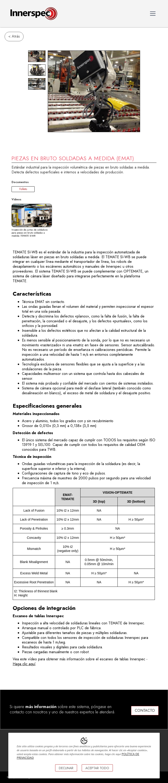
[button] (152, 13)
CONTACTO (145, 710)
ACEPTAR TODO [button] (97, 768)
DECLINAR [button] (66, 768)
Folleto (23, 189)
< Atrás (14, 36)
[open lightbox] (36, 56)
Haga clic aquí (24, 664)
